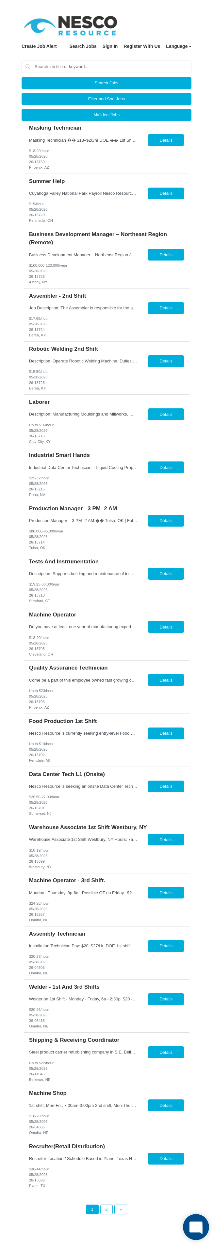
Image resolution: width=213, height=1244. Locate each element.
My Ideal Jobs (106, 114)
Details (165, 140)
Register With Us (141, 46)
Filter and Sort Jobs (106, 98)
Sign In (110, 46)
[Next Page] (120, 1209)
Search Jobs (82, 46)
